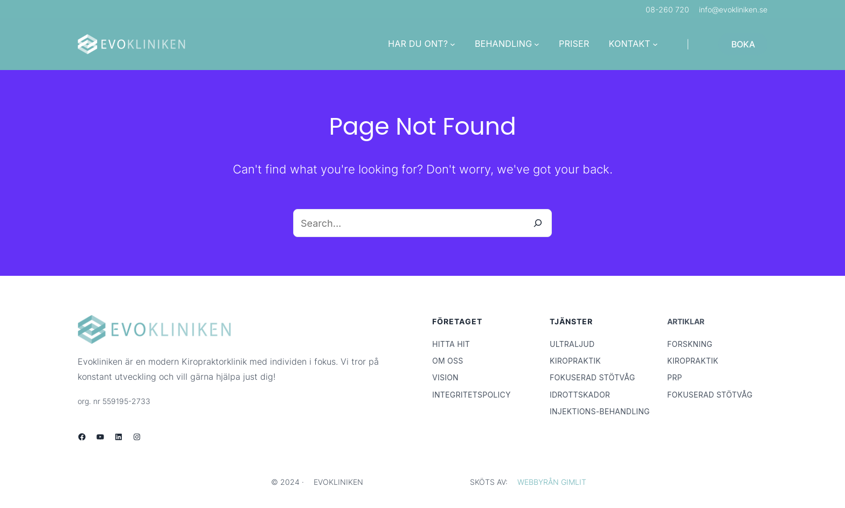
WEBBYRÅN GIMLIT (551, 481)
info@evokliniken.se (733, 9)
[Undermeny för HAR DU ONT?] (452, 44)
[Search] (538, 223)
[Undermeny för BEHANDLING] (536, 44)
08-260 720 (667, 9)
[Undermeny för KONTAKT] (655, 44)
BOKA (743, 44)
